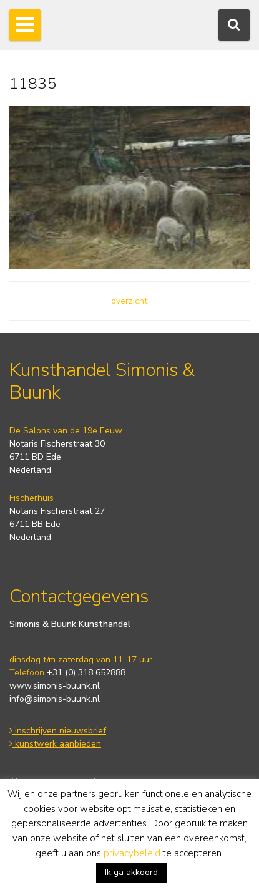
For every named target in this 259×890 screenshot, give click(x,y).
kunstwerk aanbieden (55, 744)
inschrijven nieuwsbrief (57, 731)
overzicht (129, 301)
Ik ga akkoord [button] (131, 872)
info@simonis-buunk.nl (54, 699)
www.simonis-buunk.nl (54, 686)
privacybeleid (132, 853)
